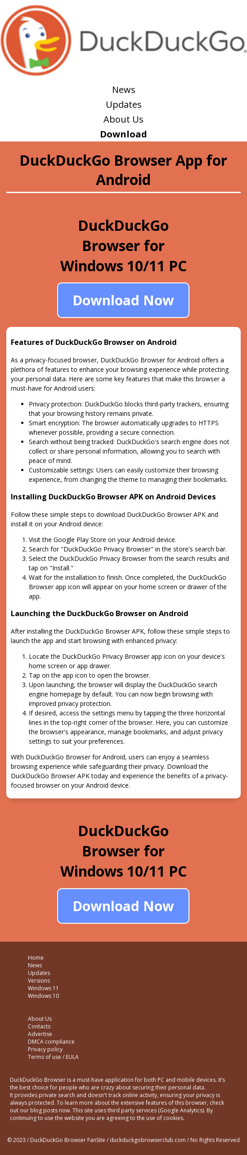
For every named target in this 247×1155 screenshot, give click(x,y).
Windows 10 (43, 996)
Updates (124, 104)
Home (36, 957)
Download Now (123, 300)
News (123, 90)
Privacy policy (45, 1049)
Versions (39, 980)
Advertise (40, 1034)
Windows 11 (43, 988)
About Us (123, 119)
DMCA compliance (51, 1041)
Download (123, 134)
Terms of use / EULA (53, 1057)
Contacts (39, 1026)
